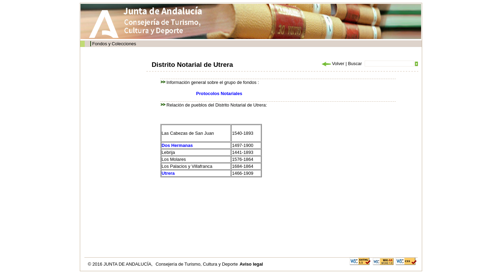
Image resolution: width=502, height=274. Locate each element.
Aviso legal (251, 264)
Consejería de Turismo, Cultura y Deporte (196, 264)
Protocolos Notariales (219, 93)
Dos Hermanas (177, 145)
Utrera (168, 173)
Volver (332, 63)
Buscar (355, 63)
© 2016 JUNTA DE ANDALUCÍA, (121, 264)
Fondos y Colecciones (114, 43)
